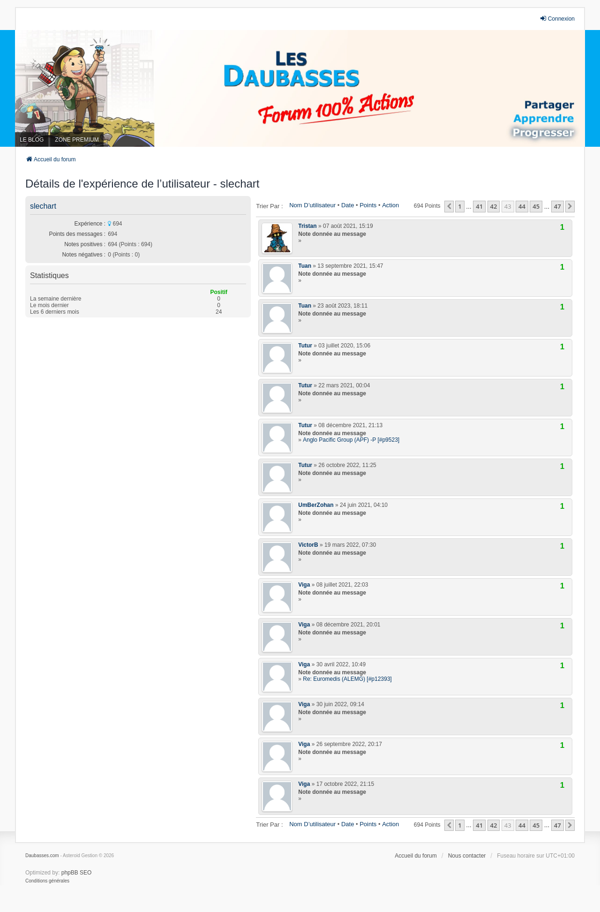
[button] (449, 206)
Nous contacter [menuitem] (467, 855)
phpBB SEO (76, 872)
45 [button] (536, 206)
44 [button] (521, 206)
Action (390, 205)
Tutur (305, 345)
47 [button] (557, 206)
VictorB (308, 545)
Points (368, 205)
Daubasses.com (42, 855)
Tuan (304, 266)
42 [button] (493, 206)
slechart (43, 206)
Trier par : (269, 206)
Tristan (307, 226)
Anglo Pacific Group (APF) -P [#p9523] (351, 440)
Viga (304, 584)
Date (347, 205)
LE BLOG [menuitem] (32, 139)
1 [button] (459, 206)
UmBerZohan (315, 505)
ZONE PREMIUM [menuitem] (76, 139)
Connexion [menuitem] (557, 18)
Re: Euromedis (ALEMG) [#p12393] (347, 679)
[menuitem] (47, 881)
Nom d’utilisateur (312, 205)
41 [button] (479, 206)
